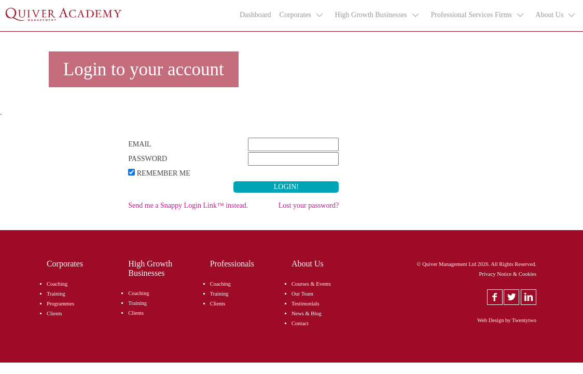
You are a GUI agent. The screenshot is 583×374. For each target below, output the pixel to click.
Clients (54, 313)
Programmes (60, 303)
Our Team (302, 294)
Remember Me (163, 173)
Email (139, 144)
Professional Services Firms (477, 15)
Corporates (302, 15)
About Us (555, 15)
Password (147, 159)
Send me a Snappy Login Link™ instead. (188, 205)
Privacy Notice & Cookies (508, 274)
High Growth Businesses (377, 15)
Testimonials (306, 303)
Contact (300, 323)
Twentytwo (524, 320)
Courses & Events (311, 284)
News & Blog (307, 313)
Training (56, 294)
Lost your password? (309, 205)
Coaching (57, 284)
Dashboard (255, 15)
